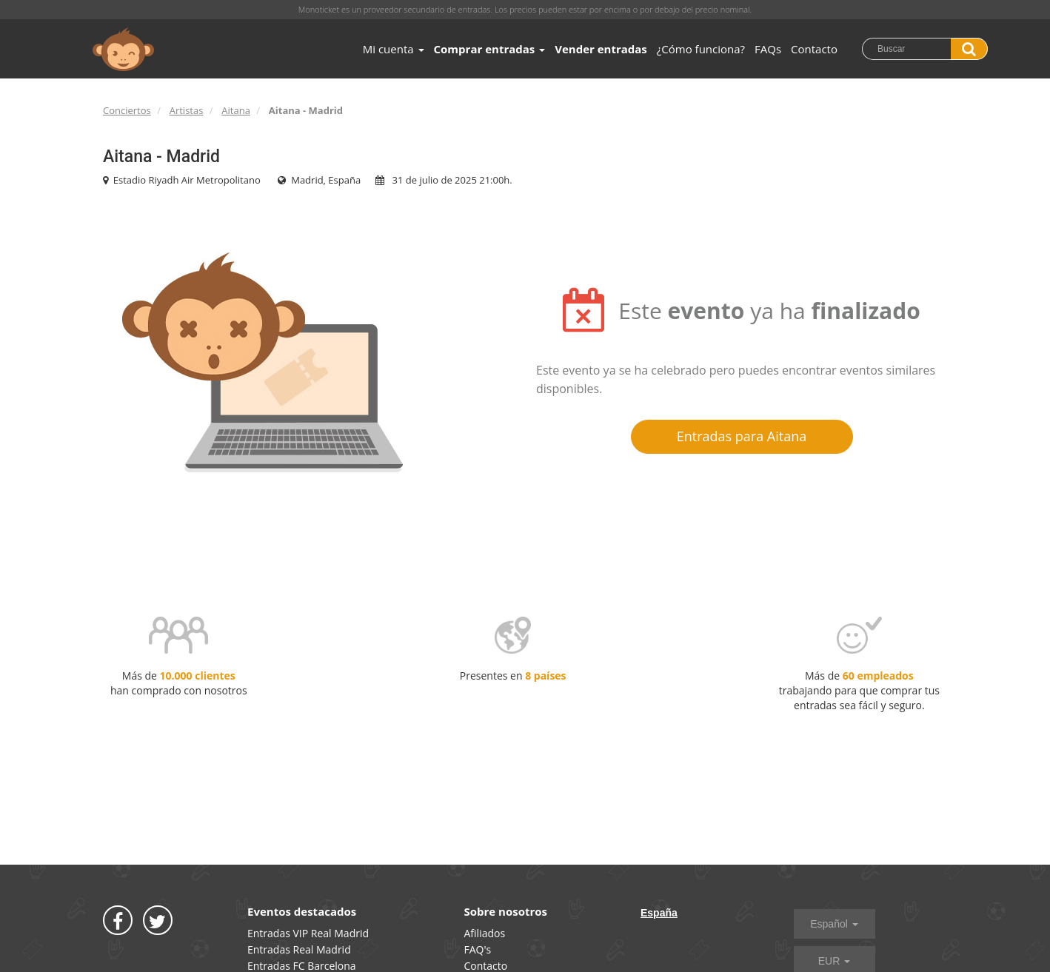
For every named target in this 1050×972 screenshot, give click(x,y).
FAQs (768, 48)
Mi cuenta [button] (393, 48)
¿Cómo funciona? (701, 48)
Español (833, 924)
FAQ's (478, 949)
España (659, 913)
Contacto (814, 48)
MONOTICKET (123, 50)
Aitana (235, 110)
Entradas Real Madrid (299, 949)
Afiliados (485, 933)
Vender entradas (601, 48)
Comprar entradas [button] (490, 48)
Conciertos (127, 110)
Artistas (187, 110)
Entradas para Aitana (742, 436)
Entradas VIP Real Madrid (308, 933)
